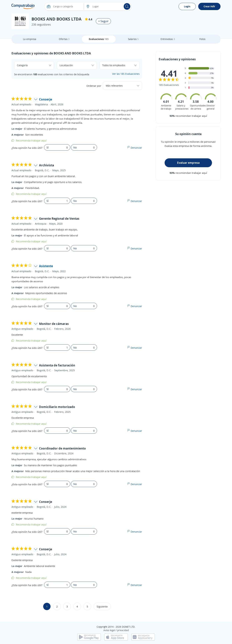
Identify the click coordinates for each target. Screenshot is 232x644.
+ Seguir (103, 21)
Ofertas (64, 39)
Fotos (202, 39)
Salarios (133, 39)
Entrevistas (168, 39)
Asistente (46, 266)
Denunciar (136, 147)
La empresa (29, 39)
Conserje (45, 99)
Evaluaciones (99, 39)
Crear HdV (209, 6)
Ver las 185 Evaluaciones (126, 73)
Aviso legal (109, 630)
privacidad (123, 630)
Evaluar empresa (188, 163)
